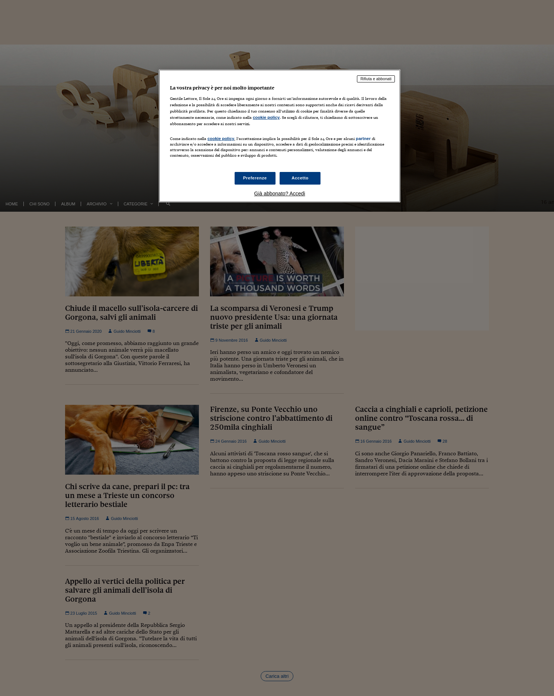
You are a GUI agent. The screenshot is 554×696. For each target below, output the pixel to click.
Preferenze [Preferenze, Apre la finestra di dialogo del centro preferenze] (255, 178)
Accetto (300, 178)
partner (363, 138)
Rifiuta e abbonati (376, 79)
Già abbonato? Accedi (279, 193)
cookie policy (266, 117)
